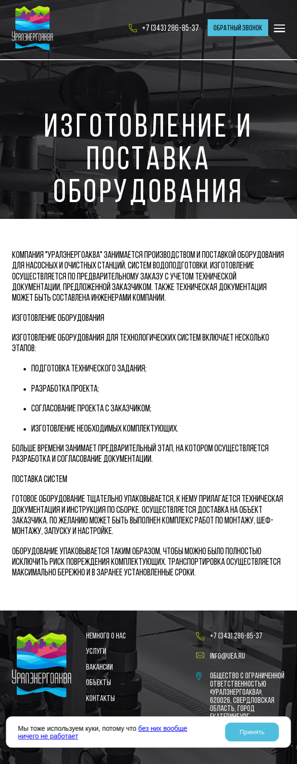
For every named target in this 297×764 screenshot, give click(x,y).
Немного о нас (106, 636)
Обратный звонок (237, 28)
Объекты (98, 683)
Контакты (100, 699)
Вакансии (99, 667)
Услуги (96, 652)
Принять (252, 732)
